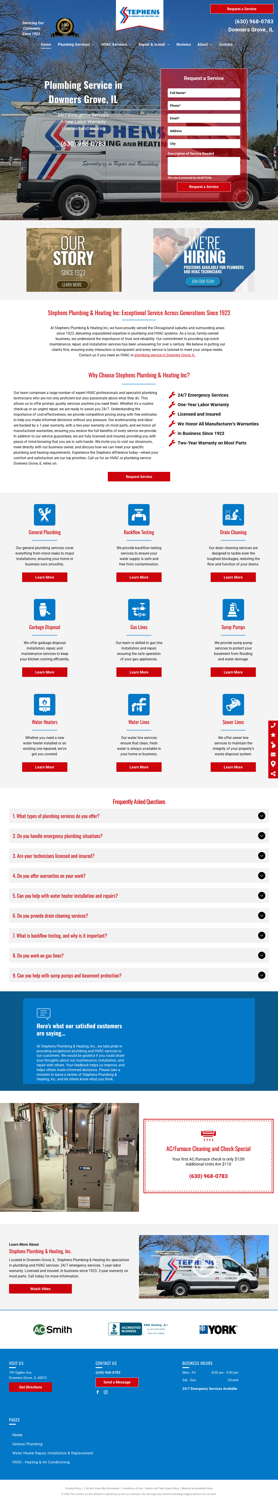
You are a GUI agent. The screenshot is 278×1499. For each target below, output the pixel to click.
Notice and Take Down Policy (162, 1488)
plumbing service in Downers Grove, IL (164, 355)
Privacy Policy (73, 1488)
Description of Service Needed (191, 154)
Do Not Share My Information (103, 1488)
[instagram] (105, 1392)
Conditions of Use (132, 1488)
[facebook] (97, 1392)
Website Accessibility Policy (197, 1488)
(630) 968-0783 (254, 21)
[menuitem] (46, 44)
